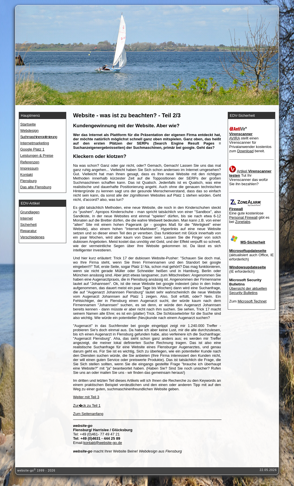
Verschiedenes (32, 237)
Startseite (28, 124)
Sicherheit (28, 224)
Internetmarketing (34, 143)
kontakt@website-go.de (102, 443)
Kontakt (26, 174)
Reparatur (28, 231)
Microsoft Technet (252, 301)
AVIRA (234, 138)
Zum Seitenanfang (88, 414)
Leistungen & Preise (36, 155)
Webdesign (29, 130)
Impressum (29, 168)
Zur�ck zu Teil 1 (87, 405)
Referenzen (29, 162)
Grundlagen (30, 212)
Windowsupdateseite (247, 267)
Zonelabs (242, 222)
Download (245, 151)
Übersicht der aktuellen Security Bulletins (248, 290)
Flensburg (28, 181)
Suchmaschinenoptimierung (38, 137)
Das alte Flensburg (35, 187)
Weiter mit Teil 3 (86, 397)
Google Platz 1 (32, 149)
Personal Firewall (243, 217)
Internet (26, 218)
